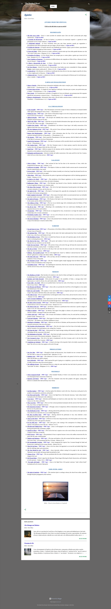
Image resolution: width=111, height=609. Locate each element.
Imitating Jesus (31, 361)
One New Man (31, 357)
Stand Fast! (30, 154)
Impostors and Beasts (33, 383)
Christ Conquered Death (33, 379)
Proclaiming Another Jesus (34, 219)
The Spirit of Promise (32, 203)
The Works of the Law (33, 311)
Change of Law (31, 459)
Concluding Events (32, 269)
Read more (83, 543)
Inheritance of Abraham (33, 327)
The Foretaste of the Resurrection (36, 331)
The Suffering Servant (33, 369)
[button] (86, 20)
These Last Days (31, 407)
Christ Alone (30, 180)
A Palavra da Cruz (32, 80)
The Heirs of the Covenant (34, 307)
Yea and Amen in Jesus (33, 234)
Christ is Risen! (31, 168)
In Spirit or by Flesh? (33, 184)
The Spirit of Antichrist (33, 477)
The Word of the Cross (33, 245)
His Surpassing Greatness (34, 411)
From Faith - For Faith (33, 287)
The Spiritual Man (32, 237)
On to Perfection (31, 365)
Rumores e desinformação (34, 102)
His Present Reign (32, 463)
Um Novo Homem (32, 72)
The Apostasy (30, 142)
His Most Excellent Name (34, 419)
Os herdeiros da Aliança (33, 60)
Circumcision (30, 215)
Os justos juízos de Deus (33, 94)
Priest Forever (31, 439)
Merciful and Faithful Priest (34, 431)
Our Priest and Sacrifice (33, 399)
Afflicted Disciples (32, 122)
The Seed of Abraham (33, 223)
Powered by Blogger (55, 598)
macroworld (59, 601)
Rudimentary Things (32, 188)
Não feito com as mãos (33, 40)
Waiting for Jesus (31, 118)
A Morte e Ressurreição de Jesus (36, 68)
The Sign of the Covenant (34, 192)
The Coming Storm (32, 150)
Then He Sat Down (32, 451)
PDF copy (41, 211)
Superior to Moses (32, 435)
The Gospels (52, 11)
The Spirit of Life (31, 195)
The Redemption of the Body (34, 339)
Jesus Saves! (30, 403)
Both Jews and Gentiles (33, 295)
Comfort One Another (33, 130)
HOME (28, 11)
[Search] (89, 4)
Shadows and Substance (33, 443)
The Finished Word (32, 3)
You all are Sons (31, 211)
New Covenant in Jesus (33, 343)
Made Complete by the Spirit (34, 199)
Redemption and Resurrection (35, 158)
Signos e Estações (31, 90)
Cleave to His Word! (32, 423)
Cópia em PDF (39, 42)
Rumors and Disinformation (34, 138)
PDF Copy (40, 114)
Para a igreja (30, 98)
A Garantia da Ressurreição (34, 44)
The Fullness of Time (32, 207)
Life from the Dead (32, 335)
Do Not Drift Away (32, 427)
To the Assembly (31, 114)
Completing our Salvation (34, 347)
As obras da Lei (31, 76)
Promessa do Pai (29, 548)
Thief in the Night (32, 126)
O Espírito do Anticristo (33, 52)
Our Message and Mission (34, 291)
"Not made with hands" (33, 467)
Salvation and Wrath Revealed (35, 283)
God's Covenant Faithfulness (34, 303)
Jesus (34, 11)
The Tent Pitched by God (34, 455)
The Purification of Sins (33, 415)
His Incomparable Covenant (34, 447)
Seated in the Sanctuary (33, 146)
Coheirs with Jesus (32, 319)
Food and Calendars (32, 323)
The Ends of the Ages (32, 261)
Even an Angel (31, 176)
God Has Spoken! (32, 395)
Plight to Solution (32, 315)
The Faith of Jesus (32, 299)
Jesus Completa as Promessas (35, 64)
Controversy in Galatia (33, 172)
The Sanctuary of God (33, 265)
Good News (41, 11)
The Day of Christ (32, 253)
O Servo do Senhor (32, 56)
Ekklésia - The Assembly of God (35, 257)
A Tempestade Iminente (33, 48)
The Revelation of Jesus (33, 241)
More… (60, 11)
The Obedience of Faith (33, 279)
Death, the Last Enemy (33, 249)
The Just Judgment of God (34, 134)
